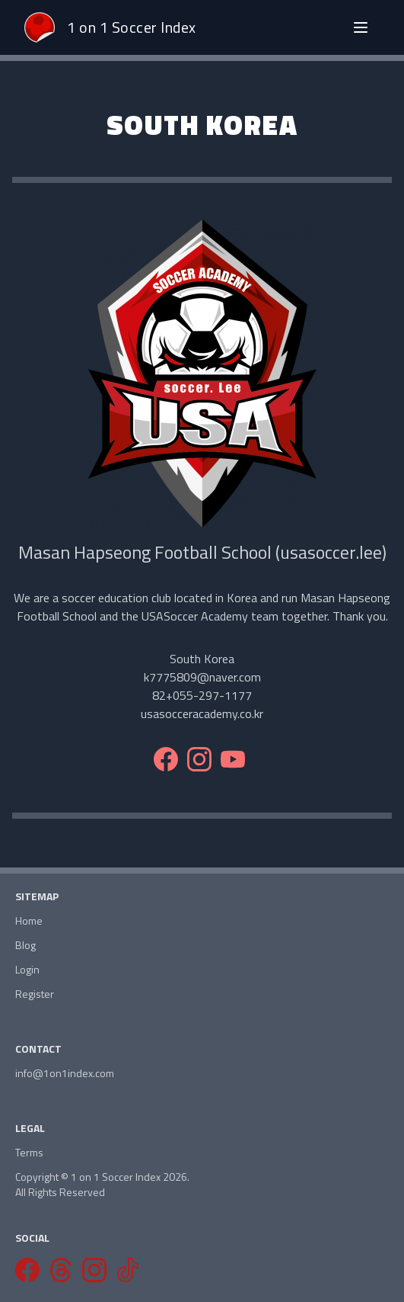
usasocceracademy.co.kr (202, 713)
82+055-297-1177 (202, 695)
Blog (25, 945)
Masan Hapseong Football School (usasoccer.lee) (202, 552)
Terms (29, 1152)
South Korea (202, 658)
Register (34, 994)
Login (27, 969)
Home (29, 920)
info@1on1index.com (64, 1073)
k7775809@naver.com (202, 677)
